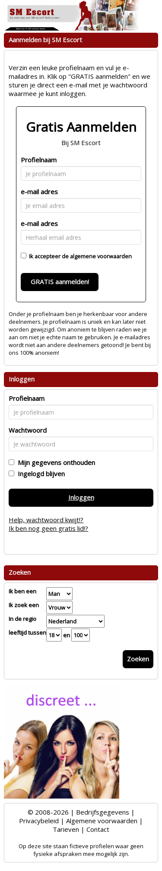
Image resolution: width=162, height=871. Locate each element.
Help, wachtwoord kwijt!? (46, 519)
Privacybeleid (39, 820)
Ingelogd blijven (39, 473)
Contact (97, 829)
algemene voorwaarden (101, 256)
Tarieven (66, 829)
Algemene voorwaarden (101, 820)
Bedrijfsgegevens (102, 812)
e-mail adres (39, 191)
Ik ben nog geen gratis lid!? (48, 528)
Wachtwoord (28, 430)
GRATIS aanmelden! (60, 281)
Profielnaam (39, 159)
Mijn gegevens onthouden (54, 462)
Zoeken (138, 658)
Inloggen (81, 497)
